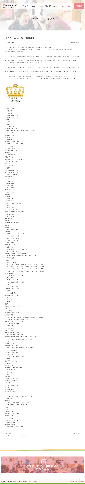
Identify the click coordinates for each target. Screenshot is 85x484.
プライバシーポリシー (28, 481)
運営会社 (36, 481)
